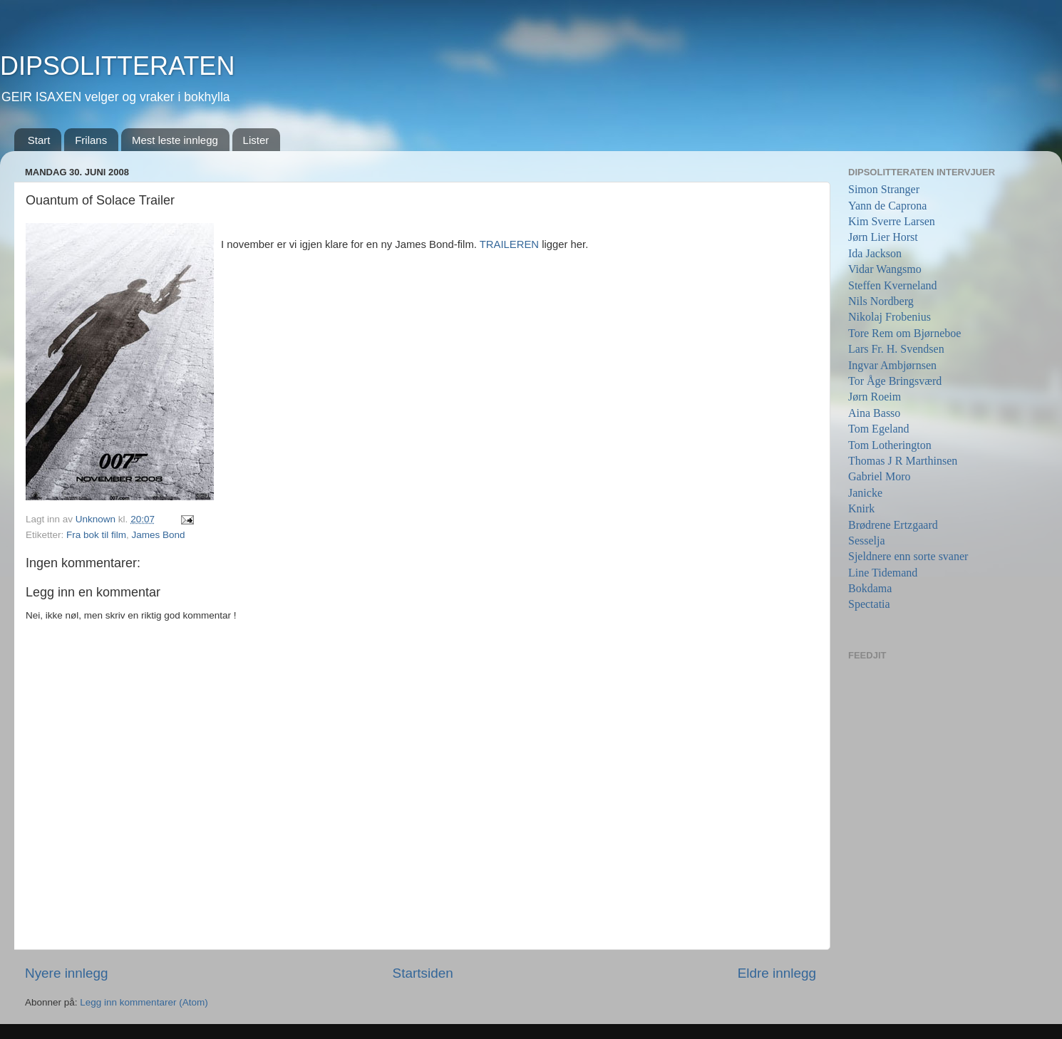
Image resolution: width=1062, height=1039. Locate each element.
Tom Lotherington (890, 445)
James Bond (158, 534)
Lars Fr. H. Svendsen (896, 349)
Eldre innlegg (777, 973)
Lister (256, 140)
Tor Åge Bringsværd (895, 381)
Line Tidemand (882, 573)
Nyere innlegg (66, 973)
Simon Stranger (883, 189)
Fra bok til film (96, 534)
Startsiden (423, 973)
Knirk (861, 508)
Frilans (91, 140)
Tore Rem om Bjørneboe (904, 333)
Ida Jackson (875, 253)
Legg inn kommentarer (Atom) (143, 1002)
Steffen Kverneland (892, 285)
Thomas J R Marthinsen (902, 461)
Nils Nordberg (881, 301)
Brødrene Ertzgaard (893, 525)
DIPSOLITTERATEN (117, 66)
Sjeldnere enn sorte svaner (908, 556)
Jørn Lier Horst (883, 237)
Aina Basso (874, 413)
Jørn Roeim (874, 397)
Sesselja (866, 540)
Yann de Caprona (887, 206)
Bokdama (870, 588)
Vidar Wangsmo (885, 269)
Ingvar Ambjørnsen (892, 365)
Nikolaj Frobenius (889, 317)
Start (39, 140)
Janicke (865, 493)
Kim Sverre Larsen (891, 221)
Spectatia (869, 604)
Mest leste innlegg (175, 140)
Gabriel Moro (879, 476)
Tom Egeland (878, 429)
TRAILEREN (511, 244)
